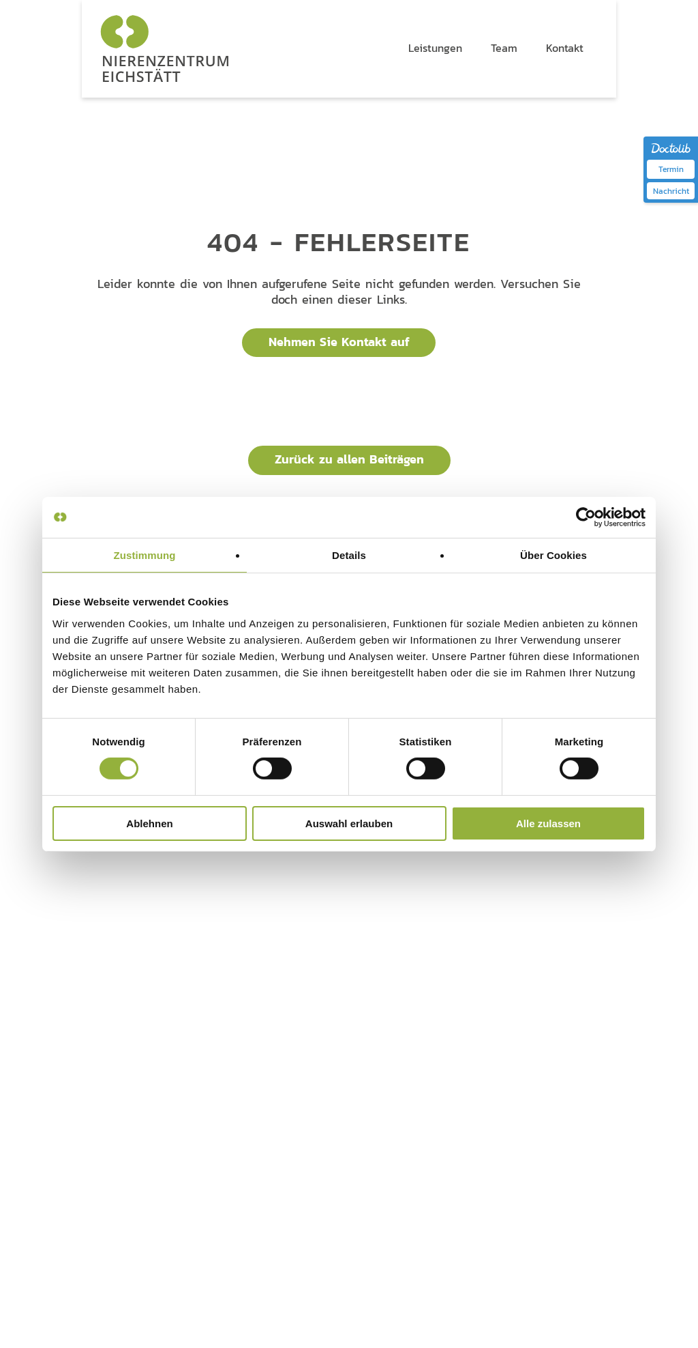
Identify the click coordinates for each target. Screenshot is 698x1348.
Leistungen (337, 939)
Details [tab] (349, 554)
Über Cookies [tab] (553, 554)
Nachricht (671, 191)
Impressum (146, 1264)
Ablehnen (149, 823)
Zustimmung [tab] (145, 554)
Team (437, 939)
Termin (671, 169)
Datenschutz (95, 1264)
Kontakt (559, 939)
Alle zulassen (548, 823)
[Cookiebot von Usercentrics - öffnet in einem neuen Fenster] (586, 516)
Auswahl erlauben (349, 823)
